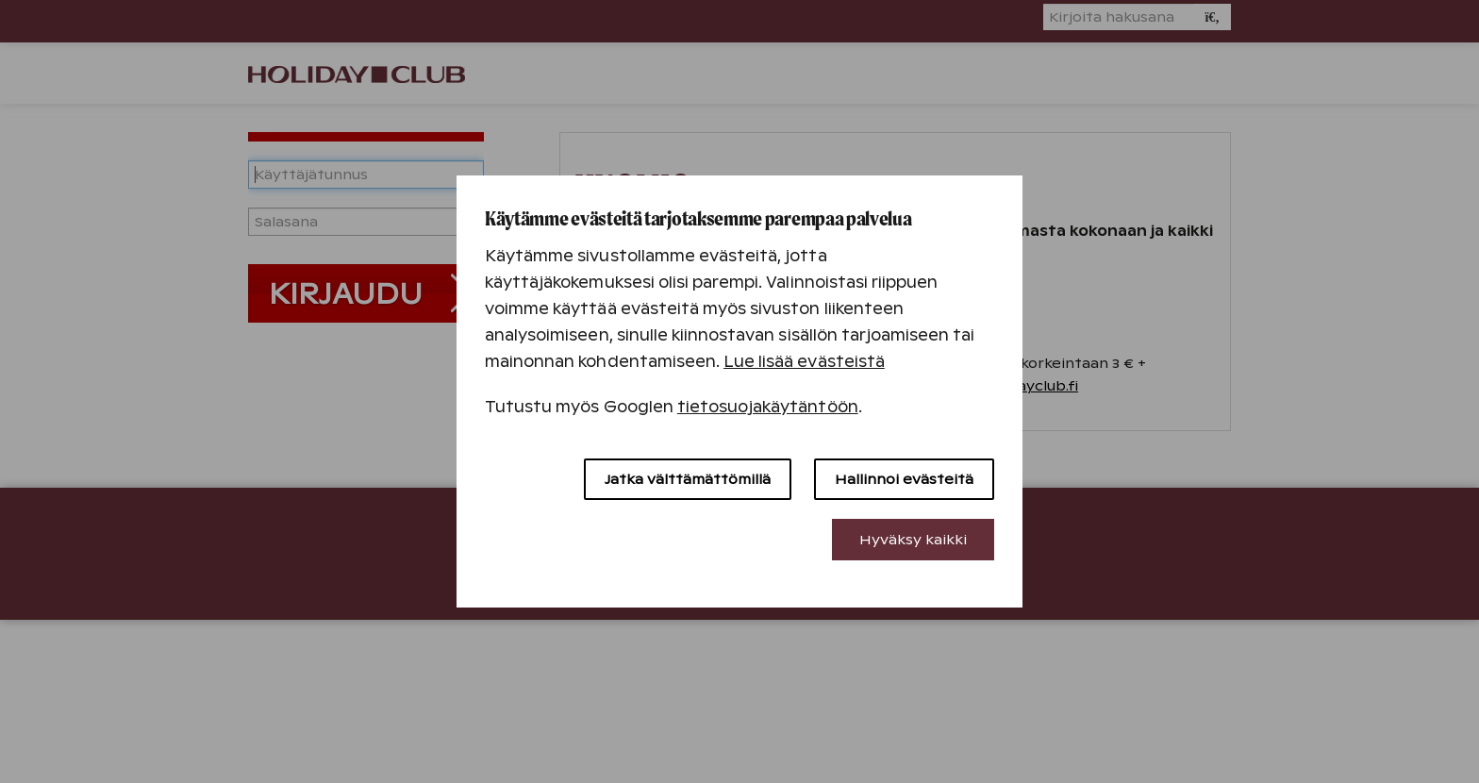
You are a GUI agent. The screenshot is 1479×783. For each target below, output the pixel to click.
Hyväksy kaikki (913, 539)
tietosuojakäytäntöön (767, 407)
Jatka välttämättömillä (688, 479)
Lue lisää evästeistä (804, 362)
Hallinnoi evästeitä (904, 479)
